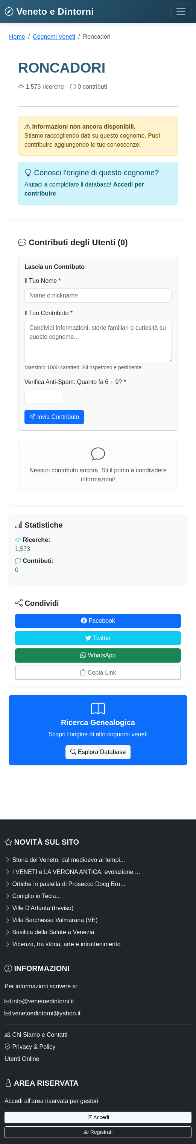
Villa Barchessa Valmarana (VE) (51, 920)
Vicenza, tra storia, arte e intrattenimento (62, 944)
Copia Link (98, 672)
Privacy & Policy (30, 1047)
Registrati (98, 1132)
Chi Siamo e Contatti (36, 1035)
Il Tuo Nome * (42, 281)
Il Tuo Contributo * (48, 313)
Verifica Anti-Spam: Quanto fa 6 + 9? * (75, 382)
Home (17, 36)
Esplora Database (98, 752)
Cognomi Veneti (54, 36)
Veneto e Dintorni (49, 11)
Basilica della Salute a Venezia (49, 932)
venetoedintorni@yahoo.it (43, 1013)
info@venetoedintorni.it (39, 1001)
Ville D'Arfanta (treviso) (39, 908)
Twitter (98, 638)
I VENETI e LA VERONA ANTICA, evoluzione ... (72, 872)
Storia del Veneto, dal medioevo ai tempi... (65, 860)
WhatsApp (97, 655)
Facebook (98, 621)
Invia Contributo (54, 417)
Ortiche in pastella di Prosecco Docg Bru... (65, 884)
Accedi (98, 1117)
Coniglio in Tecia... (33, 896)
